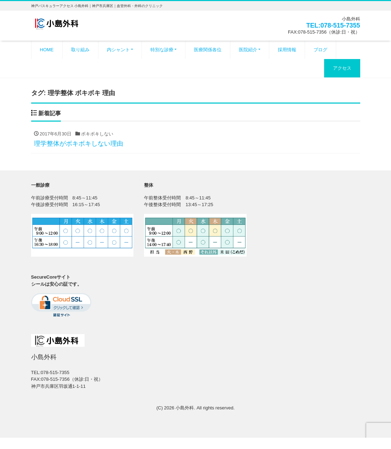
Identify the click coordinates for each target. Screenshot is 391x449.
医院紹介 (248, 49)
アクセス (342, 68)
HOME (47, 49)
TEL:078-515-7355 (333, 25)
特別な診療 (161, 49)
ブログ (320, 49)
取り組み (80, 49)
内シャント (118, 49)
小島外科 (185, 407)
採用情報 (287, 49)
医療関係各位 (208, 49)
